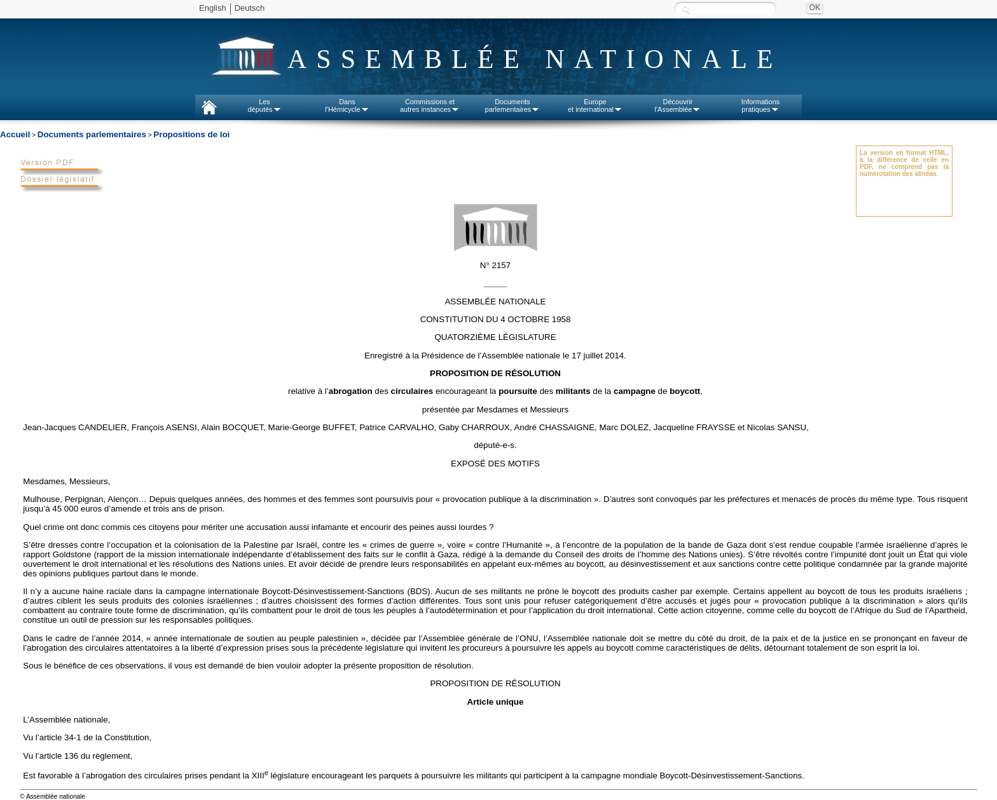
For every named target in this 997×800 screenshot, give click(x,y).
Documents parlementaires (92, 134)
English (212, 8)
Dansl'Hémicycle (347, 105)
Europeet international (595, 105)
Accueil (15, 134)
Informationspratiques (760, 105)
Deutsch (250, 8)
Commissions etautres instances (430, 105)
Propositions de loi (191, 134)
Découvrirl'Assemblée (678, 105)
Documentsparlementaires (512, 105)
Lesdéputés (264, 105)
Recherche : (686, 9)
